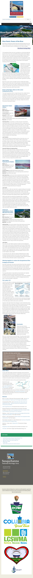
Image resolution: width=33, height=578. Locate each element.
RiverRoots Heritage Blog (24, 48)
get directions (5, 470)
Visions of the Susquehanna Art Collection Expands (11, 443)
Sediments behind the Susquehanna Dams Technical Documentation (14, 403)
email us (4, 476)
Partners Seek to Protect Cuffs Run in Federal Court (11, 439)
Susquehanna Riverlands (20, 391)
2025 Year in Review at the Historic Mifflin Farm (10, 440)
